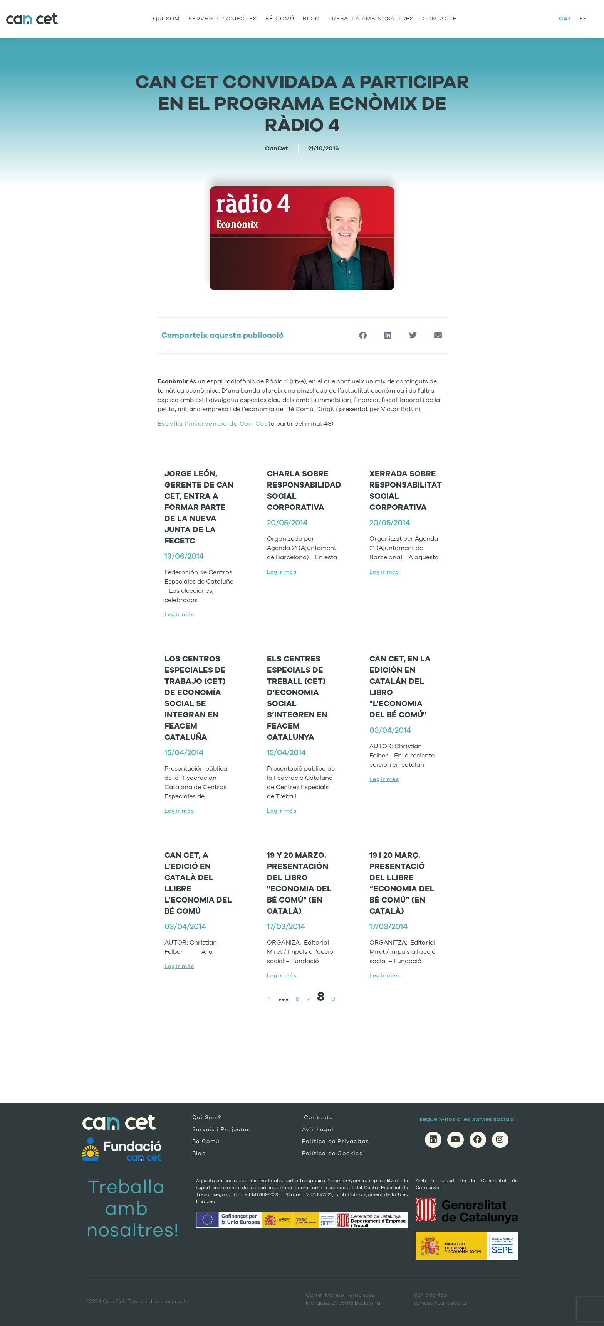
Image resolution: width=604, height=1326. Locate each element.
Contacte (440, 18)
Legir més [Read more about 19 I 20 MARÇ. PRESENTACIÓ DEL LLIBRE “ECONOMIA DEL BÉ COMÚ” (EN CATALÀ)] (384, 975)
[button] (362, 335)
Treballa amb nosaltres (371, 18)
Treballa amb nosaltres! (132, 1208)
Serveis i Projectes (222, 18)
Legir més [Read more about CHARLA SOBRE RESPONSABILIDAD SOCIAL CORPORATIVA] (282, 571)
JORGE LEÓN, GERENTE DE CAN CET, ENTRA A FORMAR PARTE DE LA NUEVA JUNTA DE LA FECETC (198, 507)
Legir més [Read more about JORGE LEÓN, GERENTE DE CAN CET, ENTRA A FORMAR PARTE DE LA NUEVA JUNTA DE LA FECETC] (179, 614)
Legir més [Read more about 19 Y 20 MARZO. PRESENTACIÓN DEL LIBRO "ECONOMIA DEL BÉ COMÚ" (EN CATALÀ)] (282, 975)
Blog (311, 18)
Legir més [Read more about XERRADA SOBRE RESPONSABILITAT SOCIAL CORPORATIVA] (384, 571)
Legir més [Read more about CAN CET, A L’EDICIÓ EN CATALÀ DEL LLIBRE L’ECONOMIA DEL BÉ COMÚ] (179, 966)
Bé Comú (279, 18)
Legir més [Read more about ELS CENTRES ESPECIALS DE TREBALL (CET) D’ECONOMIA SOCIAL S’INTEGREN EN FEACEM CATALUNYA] (282, 811)
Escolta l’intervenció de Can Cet (212, 424)
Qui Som (166, 18)
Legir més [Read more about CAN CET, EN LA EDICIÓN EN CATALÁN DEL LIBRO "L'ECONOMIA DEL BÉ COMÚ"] (384, 779)
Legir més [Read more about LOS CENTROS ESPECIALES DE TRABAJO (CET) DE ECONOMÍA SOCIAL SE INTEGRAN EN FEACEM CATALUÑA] (179, 811)
